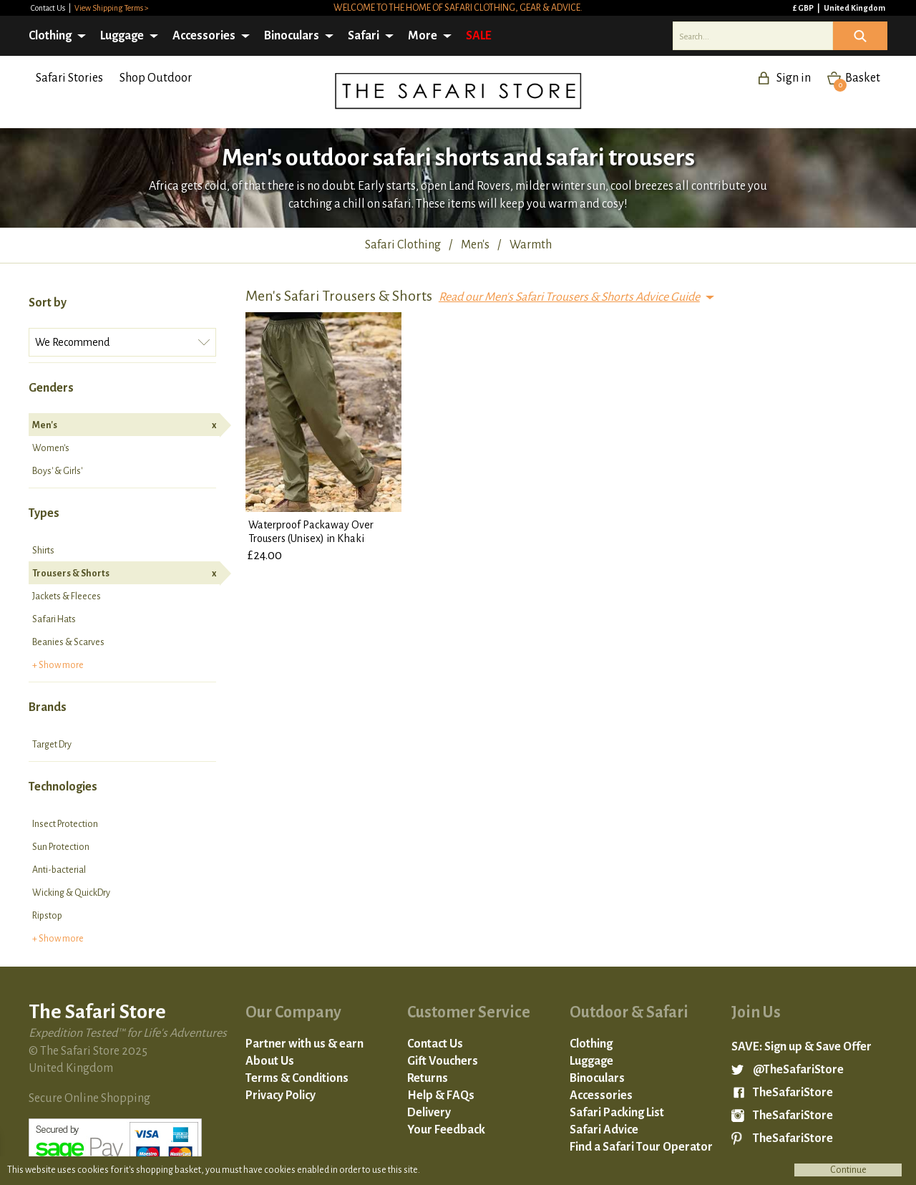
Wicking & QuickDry (71, 893)
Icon (860, 35)
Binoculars (291, 35)
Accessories (203, 35)
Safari (363, 35)
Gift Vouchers (442, 1061)
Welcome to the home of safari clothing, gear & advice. (458, 8)
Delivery (429, 1112)
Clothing (50, 35)
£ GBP (804, 8)
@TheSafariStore (798, 1069)
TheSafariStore (793, 1092)
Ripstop (47, 916)
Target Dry (52, 745)
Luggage (122, 35)
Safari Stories (69, 78)
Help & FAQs (440, 1095)
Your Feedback (446, 1129)
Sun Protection (60, 847)
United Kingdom (854, 8)
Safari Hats (54, 619)
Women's (50, 448)
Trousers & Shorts (124, 574)
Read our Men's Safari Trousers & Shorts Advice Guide (569, 297)
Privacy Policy (280, 1095)
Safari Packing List (617, 1112)
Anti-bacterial (59, 870)
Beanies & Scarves (68, 642)
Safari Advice (604, 1129)
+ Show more (58, 665)
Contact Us (49, 8)
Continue (848, 1170)
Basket (857, 78)
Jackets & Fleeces (66, 596)
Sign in (793, 78)
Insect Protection (65, 824)
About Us (269, 1061)
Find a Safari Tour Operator (641, 1147)
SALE (479, 35)
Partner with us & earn (304, 1044)
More (422, 35)
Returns (427, 1078)
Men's (124, 425)
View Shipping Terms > (111, 8)
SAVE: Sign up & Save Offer (801, 1046)
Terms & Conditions (297, 1078)
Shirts (43, 551)
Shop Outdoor (156, 78)
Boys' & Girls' (57, 471)
